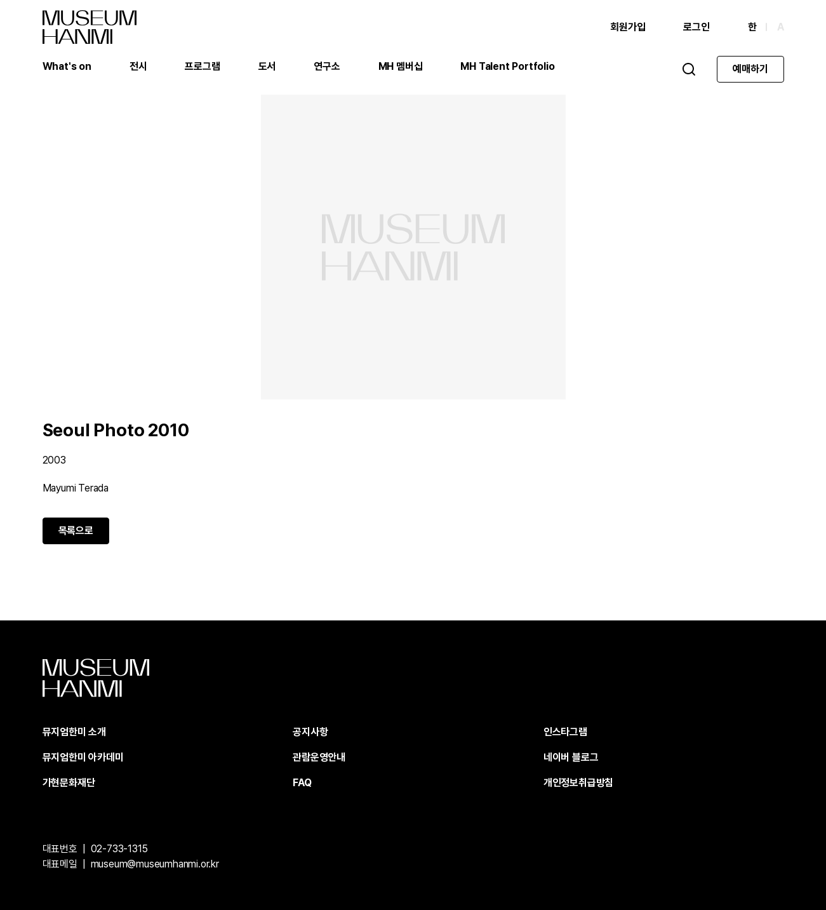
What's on (67, 66)
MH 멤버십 (400, 66)
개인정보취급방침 (578, 783)
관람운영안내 (319, 757)
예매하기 (750, 69)
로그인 (696, 27)
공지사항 (310, 732)
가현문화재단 (69, 783)
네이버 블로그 (571, 757)
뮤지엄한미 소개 (74, 732)
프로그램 (202, 66)
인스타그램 (565, 732)
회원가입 (627, 27)
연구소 (327, 66)
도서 (267, 66)
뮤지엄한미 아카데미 (83, 757)
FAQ (302, 783)
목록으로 (75, 531)
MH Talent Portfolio (507, 66)
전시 (138, 66)
